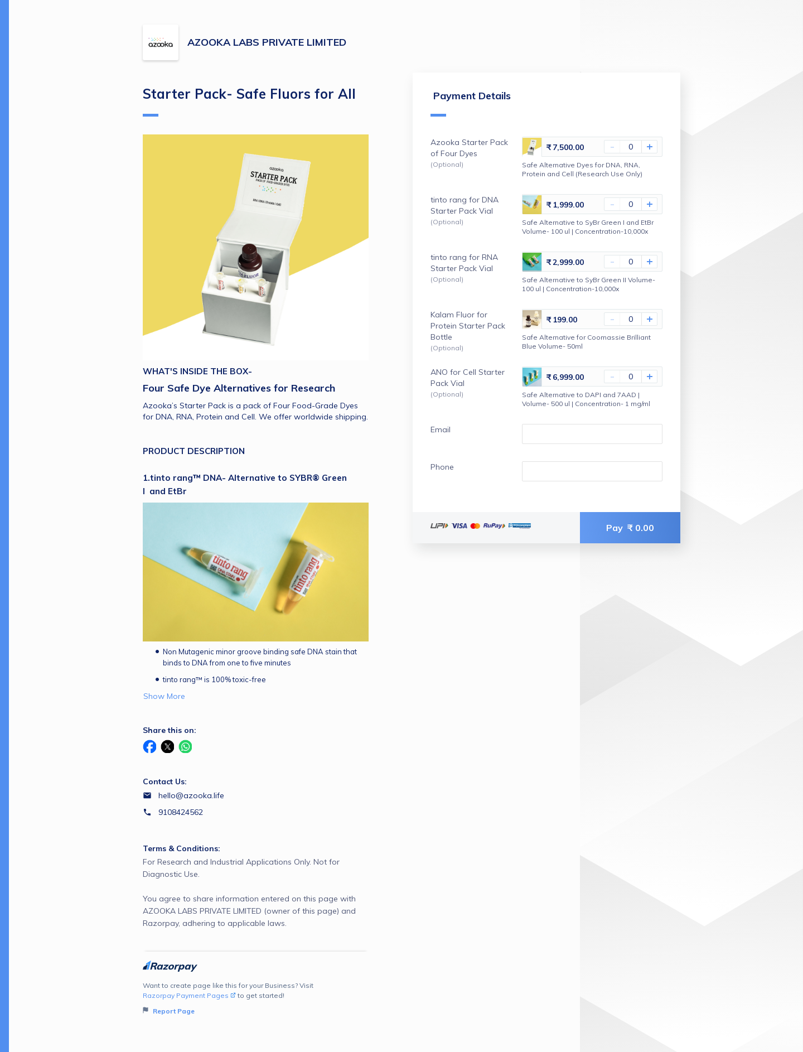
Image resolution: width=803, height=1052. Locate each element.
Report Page (169, 1011)
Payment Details (470, 103)
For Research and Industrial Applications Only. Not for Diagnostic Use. (256, 893)
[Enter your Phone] (592, 471)
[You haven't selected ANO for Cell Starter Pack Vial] (630, 376)
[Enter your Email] (592, 434)
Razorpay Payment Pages (189, 995)
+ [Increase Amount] (649, 147)
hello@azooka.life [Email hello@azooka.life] (191, 795)
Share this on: (169, 730)
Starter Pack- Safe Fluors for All (249, 101)
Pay (630, 527)
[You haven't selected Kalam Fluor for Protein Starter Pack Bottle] (630, 319)
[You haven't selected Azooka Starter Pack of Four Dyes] (630, 146)
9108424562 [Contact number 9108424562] (180, 812)
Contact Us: (165, 781)
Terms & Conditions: (181, 848)
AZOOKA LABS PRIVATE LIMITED (266, 42)
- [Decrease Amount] (612, 147)
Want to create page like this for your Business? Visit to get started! (256, 998)
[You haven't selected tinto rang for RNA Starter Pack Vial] (630, 261)
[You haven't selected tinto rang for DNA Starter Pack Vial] (630, 204)
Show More (164, 696)
